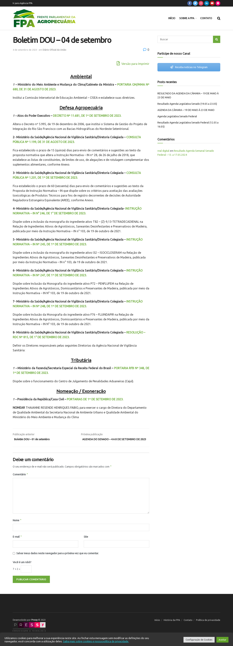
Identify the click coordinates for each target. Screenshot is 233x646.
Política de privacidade (208, 625)
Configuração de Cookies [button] (199, 639)
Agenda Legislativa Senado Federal (177, 116)
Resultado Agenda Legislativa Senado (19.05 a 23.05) (187, 103)
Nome (17, 525)
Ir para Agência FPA (22, 3)
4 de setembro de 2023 (25, 49)
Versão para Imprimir (133, 63)
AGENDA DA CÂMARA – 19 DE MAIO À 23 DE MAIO (185, 110)
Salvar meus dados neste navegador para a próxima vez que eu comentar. (57, 558)
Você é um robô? (22, 567)
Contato (206, 18)
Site (86, 541)
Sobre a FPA (186, 18)
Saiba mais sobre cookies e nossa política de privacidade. (96, 641)
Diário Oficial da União (54, 49)
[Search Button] (216, 39)
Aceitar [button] (222, 639)
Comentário (20, 480)
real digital (163, 150)
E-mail (17, 542)
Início (171, 18)
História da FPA (172, 625)
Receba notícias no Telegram (189, 67)
